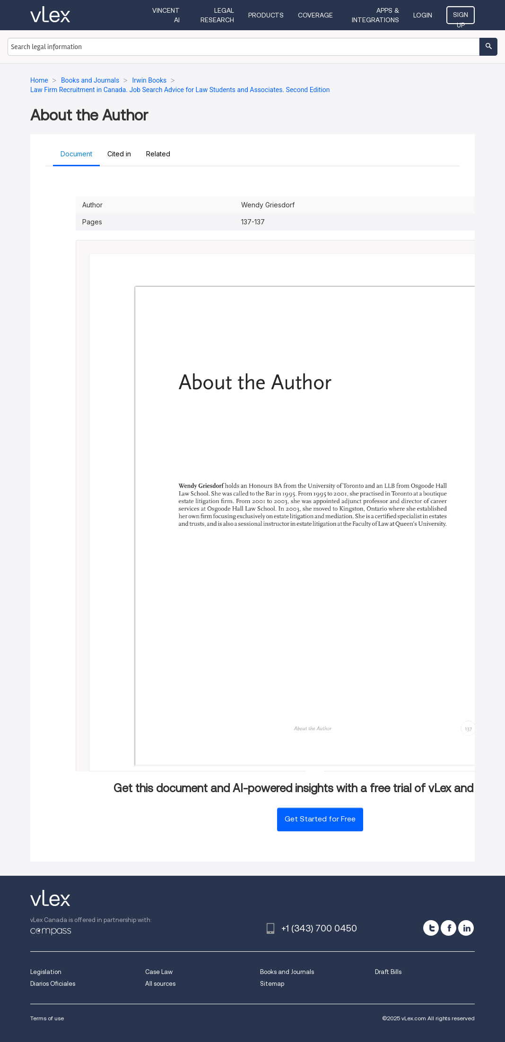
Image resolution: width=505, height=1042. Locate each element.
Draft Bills (388, 971)
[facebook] (448, 928)
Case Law (159, 971)
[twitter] (431, 928)
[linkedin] (466, 928)
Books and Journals (287, 971)
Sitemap (272, 983)
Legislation (45, 971)
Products (266, 15)
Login (422, 15)
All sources (160, 983)
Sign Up (460, 17)
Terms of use (47, 1018)
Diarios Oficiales (52, 983)
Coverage (315, 15)
